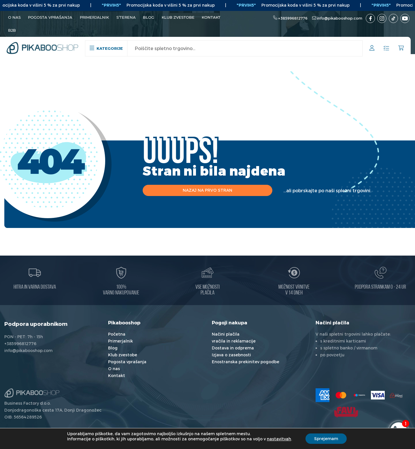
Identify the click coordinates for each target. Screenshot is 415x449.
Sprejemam (326, 438)
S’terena (126, 17)
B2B (12, 30)
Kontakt (211, 17)
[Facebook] (370, 18)
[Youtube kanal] (405, 18)
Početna (116, 334)
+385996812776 (293, 18)
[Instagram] (381, 18)
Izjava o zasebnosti (231, 354)
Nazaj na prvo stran (207, 190)
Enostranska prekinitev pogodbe (245, 361)
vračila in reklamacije (234, 340)
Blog (148, 17)
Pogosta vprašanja (50, 17)
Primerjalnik (94, 17)
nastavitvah (279, 438)
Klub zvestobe (178, 17)
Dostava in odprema (233, 347)
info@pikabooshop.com (339, 18)
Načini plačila (225, 334)
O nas (14, 17)
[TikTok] (393, 18)
